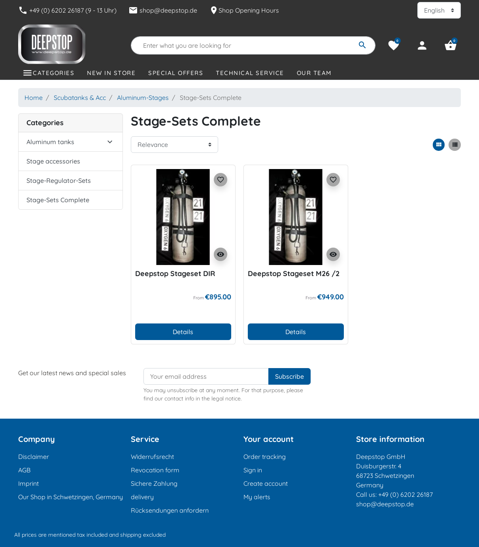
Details (183, 332)
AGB (24, 470)
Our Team (314, 73)
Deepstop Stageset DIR (175, 273)
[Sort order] (174, 144)
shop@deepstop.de (162, 10)
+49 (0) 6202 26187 (405, 494)
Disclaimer (33, 457)
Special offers (175, 73)
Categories (53, 73)
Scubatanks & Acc (80, 98)
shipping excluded (143, 534)
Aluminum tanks (50, 142)
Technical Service (250, 73)
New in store (111, 73)
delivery (142, 497)
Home (34, 98)
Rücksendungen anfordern (170, 510)
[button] (450, 45)
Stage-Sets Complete (57, 200)
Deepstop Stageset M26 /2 (293, 273)
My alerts (256, 497)
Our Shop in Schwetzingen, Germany (70, 497)
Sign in (252, 470)
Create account (265, 483)
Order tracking (264, 457)
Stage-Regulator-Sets (58, 180)
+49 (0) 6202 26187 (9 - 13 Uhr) (67, 10)
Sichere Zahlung (154, 483)
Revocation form (155, 470)
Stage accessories (53, 161)
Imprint (28, 483)
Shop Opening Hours (244, 10)
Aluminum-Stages (143, 98)
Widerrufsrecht (152, 457)
